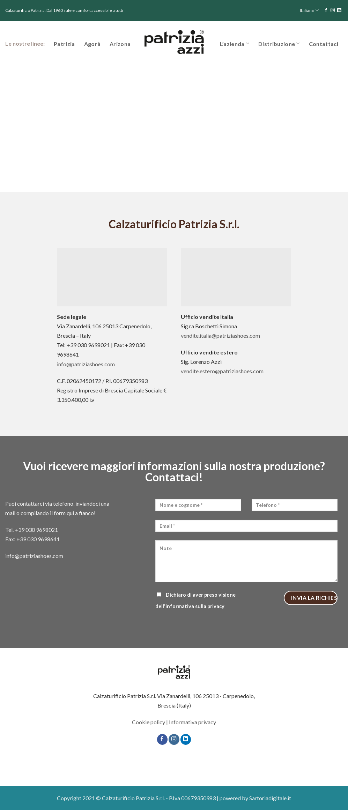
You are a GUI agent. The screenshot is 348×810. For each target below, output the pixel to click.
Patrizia (64, 43)
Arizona (120, 43)
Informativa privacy (192, 722)
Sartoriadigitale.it (270, 798)
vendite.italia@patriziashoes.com (220, 335)
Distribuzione (279, 43)
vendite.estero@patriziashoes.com (222, 371)
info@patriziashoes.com (86, 364)
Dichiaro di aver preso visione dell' (195, 600)
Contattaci (323, 43)
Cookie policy (148, 722)
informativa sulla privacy (194, 606)
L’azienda (234, 43)
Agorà (92, 43)
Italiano (309, 10)
